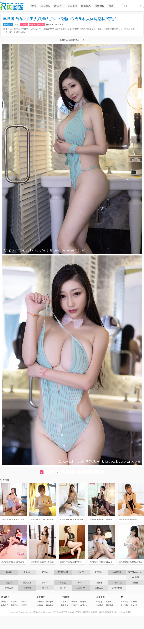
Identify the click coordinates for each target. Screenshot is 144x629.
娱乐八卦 (83, 605)
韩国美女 (99, 572)
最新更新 (124, 605)
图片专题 (134, 605)
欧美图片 (4, 605)
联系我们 (134, 602)
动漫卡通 (72, 6)
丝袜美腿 (40, 602)
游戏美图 (99, 605)
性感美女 (8, 24)
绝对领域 (117, 572)
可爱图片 (24, 602)
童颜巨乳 (27, 583)
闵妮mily (99, 588)
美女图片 (45, 6)
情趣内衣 (32, 25)
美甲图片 (14, 605)
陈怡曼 (63, 583)
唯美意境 (4, 602)
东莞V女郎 (117, 588)
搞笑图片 (99, 6)
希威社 (9, 572)
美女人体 (9, 588)
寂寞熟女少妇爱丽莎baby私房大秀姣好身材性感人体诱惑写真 (42, 562)
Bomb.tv (81, 582)
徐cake (45, 583)
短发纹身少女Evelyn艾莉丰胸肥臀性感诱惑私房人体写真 (42, 519)
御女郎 (9, 583)
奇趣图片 (83, 602)
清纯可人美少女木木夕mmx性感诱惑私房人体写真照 (12, 519)
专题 (111, 6)
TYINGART (63, 572)
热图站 (14, 5)
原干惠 (63, 588)
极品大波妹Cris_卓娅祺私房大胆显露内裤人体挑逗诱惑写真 (71, 519)
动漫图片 (109, 602)
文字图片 (14, 602)
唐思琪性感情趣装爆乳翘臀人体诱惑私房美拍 (130, 562)
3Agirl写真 (117, 583)
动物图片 (74, 602)
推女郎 (81, 572)
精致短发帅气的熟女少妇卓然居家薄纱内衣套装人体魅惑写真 (101, 519)
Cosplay (99, 602)
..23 (96, 472)
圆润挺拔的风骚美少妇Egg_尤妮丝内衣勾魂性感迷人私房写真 (101, 562)
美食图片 (64, 605)
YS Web (45, 588)
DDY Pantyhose (135, 572)
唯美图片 (59, 6)
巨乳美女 (24, 25)
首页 (33, 6)
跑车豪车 (74, 605)
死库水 (45, 572)
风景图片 (64, 602)
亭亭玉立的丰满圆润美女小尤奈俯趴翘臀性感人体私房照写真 (130, 519)
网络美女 (49, 605)
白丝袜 (135, 583)
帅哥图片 (24, 605)
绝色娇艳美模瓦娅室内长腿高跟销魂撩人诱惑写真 (12, 562)
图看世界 (86, 6)
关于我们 (124, 602)
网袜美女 (41, 25)
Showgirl (49, 602)
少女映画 (135, 577)
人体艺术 (81, 588)
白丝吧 (99, 583)
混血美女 (27, 588)
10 (90, 472)
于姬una (27, 572)
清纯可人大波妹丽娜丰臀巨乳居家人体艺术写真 (71, 562)
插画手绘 (109, 605)
